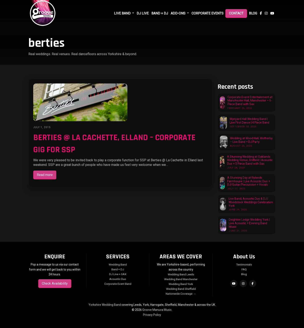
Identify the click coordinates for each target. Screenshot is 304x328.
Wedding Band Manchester (180, 279)
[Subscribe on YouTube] (233, 283)
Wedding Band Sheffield (181, 288)
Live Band (122, 13)
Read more (45, 175)
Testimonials (244, 264)
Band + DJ (159, 13)
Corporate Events (207, 13)
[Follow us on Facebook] (261, 13)
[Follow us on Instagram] (266, 13)
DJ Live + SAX (117, 274)
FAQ (244, 269)
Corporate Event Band (117, 283)
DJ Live (143, 13)
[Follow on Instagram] (243, 283)
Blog (253, 13)
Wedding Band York (181, 284)
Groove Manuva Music (157, 309)
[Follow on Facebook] (252, 283)
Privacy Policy (152, 314)
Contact (236, 13)
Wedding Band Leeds (181, 274)
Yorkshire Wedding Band (105, 304)
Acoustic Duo (117, 279)
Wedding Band (118, 264)
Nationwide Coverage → (181, 293)
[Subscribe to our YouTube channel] (272, 13)
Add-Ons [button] (178, 13)
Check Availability (55, 283)
